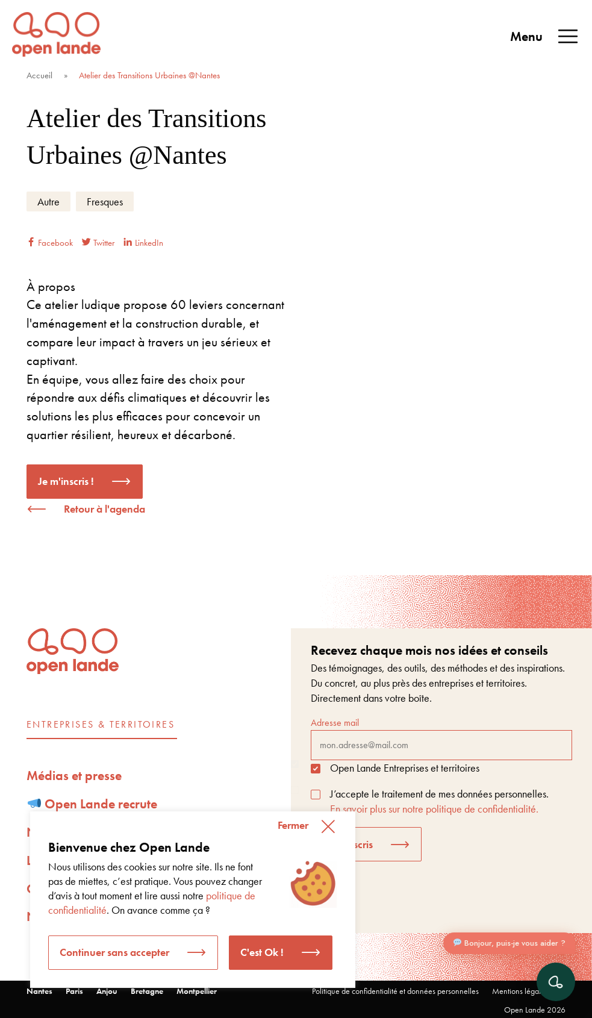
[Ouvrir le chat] (556, 982)
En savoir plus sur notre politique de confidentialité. (434, 809)
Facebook (49, 243)
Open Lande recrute (93, 804)
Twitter (98, 243)
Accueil (39, 75)
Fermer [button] (293, 825)
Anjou (106, 990)
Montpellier (196, 990)
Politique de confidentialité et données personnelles (395, 990)
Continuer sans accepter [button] (114, 952)
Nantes (39, 990)
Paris (74, 990)
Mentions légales (520, 990)
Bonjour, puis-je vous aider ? (509, 946)
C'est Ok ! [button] (262, 952)
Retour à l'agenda (104, 509)
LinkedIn (143, 243)
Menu (545, 37)
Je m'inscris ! (66, 481)
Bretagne (147, 990)
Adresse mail (441, 738)
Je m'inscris (347, 844)
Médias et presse (74, 775)
